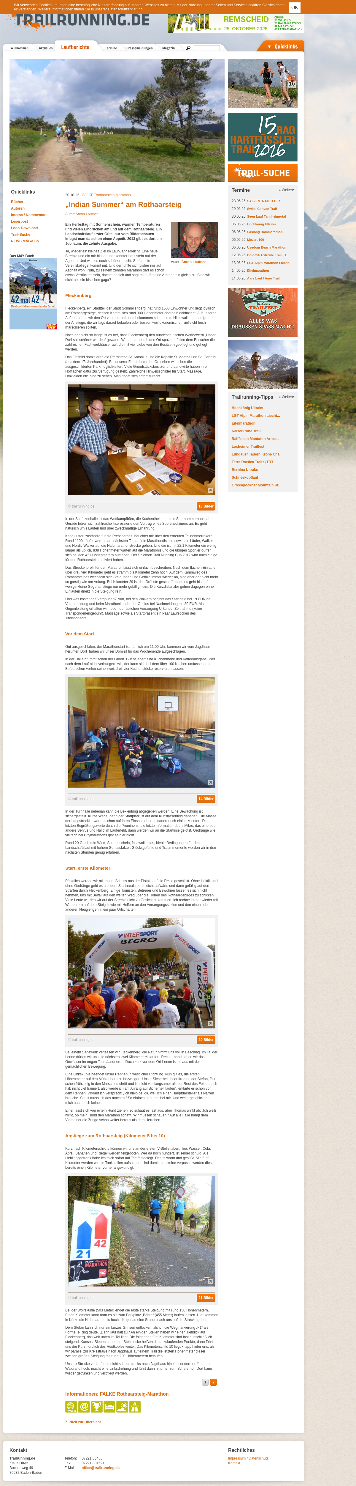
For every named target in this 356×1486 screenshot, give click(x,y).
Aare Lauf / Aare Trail (263, 278)
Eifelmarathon (258, 270)
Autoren (18, 208)
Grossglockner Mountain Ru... (257, 485)
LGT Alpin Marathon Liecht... (269, 263)
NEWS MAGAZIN (25, 241)
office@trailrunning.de (101, 1468)
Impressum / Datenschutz (248, 1458)
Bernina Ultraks (245, 470)
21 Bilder (206, 1298)
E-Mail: (69, 1468)
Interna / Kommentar (28, 215)
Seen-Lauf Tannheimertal (266, 216)
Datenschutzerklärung (125, 9)
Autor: (188, 262)
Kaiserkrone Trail (246, 431)
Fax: (67, 1463)
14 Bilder (206, 799)
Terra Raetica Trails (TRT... (254, 462)
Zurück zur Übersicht (83, 1422)
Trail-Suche (20, 235)
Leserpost (19, 221)
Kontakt (234, 1463)
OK (294, 7)
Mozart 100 (255, 239)
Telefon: (70, 1458)
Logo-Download (24, 228)
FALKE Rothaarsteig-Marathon (106, 195)
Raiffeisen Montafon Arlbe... (255, 439)
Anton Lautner (87, 214)
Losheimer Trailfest (248, 446)
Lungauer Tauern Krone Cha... (257, 454)
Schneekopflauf (245, 477)
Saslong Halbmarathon (265, 232)
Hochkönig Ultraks (261, 224)
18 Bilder (206, 506)
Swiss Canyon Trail (262, 209)
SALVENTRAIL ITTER (263, 201)
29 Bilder (206, 1040)
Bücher (17, 202)
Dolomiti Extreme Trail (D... (268, 255)
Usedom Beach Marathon (266, 247)
